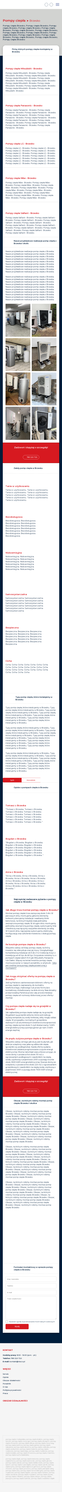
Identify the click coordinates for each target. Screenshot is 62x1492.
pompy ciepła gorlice (31, 1445)
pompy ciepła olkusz (26, 1443)
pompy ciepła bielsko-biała (32, 1463)
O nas (5, 1387)
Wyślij (17, 1327)
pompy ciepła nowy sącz (21, 1441)
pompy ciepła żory (13, 1471)
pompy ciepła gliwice (43, 1461)
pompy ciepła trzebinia (28, 1449)
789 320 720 (32, 457)
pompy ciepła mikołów (14, 1476)
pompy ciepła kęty (21, 1451)
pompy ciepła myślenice (38, 1451)
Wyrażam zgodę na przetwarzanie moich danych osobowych (32, 1322)
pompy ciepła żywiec (45, 1474)
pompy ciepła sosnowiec (25, 1461)
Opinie (6, 1377)
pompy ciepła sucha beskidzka (17, 1455)
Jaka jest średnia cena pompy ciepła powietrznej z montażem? (31, 965)
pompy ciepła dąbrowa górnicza (27, 1467)
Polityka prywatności (12, 1390)
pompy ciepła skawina (22, 1447)
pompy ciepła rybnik (39, 1465)
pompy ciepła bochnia (14, 1445)
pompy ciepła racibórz (39, 1472)
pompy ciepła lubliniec (21, 1478)
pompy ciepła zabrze (13, 1463)
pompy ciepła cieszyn (32, 1476)
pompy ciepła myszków (27, 1474)
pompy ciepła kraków (34, 1439)
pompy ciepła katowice (30, 1459)
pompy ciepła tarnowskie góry (31, 1471)
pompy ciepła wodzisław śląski (42, 1478)
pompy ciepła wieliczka (40, 1447)
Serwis (6, 1374)
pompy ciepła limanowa (26, 1453)
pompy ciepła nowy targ (44, 1443)
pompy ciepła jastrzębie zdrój (43, 1469)
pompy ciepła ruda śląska (21, 1465)
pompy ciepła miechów (45, 1453)
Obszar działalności (11, 1380)
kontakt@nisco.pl (17, 1361)
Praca (5, 1393)
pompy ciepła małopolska (15, 1439)
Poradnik (7, 1384)
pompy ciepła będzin (22, 1472)
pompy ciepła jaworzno (22, 1469)
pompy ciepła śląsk (13, 1459)
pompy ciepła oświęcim (40, 1441)
